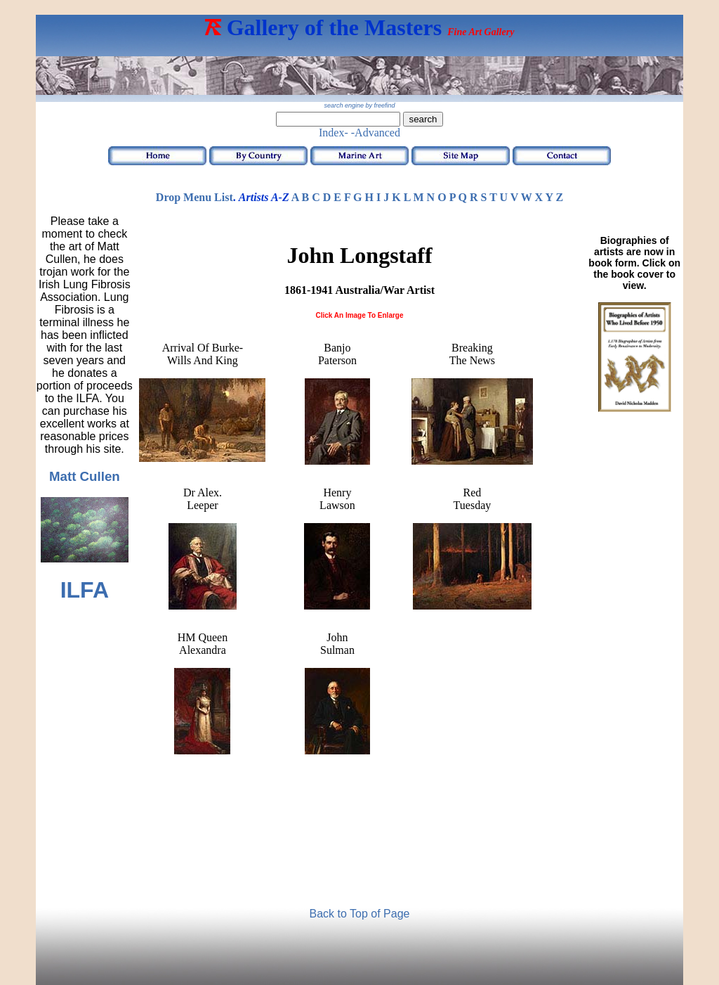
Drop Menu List (194, 197)
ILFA (84, 590)
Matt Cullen (84, 476)
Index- (333, 133)
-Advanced (375, 133)
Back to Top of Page (360, 914)
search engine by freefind (359, 105)
